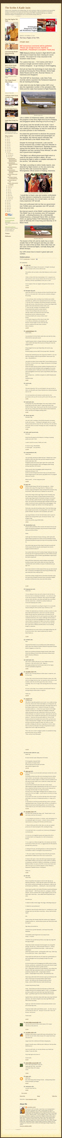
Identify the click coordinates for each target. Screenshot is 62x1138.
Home (38, 1096)
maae (26, 484)
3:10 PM (26, 398)
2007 (8, 209)
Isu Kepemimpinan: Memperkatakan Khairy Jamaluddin (13, 171)
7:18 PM (26, 429)
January (9, 198)
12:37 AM (27, 768)
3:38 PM (26, 668)
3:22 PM (26, 656)
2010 (8, 205)
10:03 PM (27, 695)
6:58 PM (26, 1090)
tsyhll (26, 265)
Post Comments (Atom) (31, 1099)
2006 (8, 211)
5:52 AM (26, 1029)
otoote (26, 1076)
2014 (8, 152)
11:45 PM (27, 749)
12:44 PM (27, 327)
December (10, 153)
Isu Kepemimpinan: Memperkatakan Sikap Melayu (13, 164)
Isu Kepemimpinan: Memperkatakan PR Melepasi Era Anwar (12, 160)
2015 (8, 150)
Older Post (54, 1096)
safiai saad (27, 771)
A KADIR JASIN (29, 671)
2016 (8, 148)
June (9, 190)
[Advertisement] (10, 277)
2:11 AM (26, 585)
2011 (8, 203)
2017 (8, 147)
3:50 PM (26, 872)
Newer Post (22, 1096)
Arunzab (27, 698)
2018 (8, 145)
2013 (8, 200)
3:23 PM (26, 412)
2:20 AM (26, 1019)
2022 (8, 139)
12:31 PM (27, 287)
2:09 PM (26, 380)
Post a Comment (24, 1093)
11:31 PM (27, 449)
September (10, 185)
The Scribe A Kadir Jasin (17, 7)
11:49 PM (27, 481)
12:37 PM (27, 808)
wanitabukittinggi (29, 331)
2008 (8, 208)
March (9, 195)
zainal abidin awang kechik (31, 1022)
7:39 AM (26, 1073)
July (9, 189)
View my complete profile (26, 1126)
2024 (8, 137)
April (9, 193)
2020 (8, 142)
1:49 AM (26, 521)
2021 (8, 140)
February (9, 197)
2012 (8, 201)
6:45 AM (26, 1059)
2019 (8, 144)
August (9, 187)
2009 (8, 206)
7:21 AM (26, 636)
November (10, 155)
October (9, 156)
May (9, 192)
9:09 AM (26, 1083)
